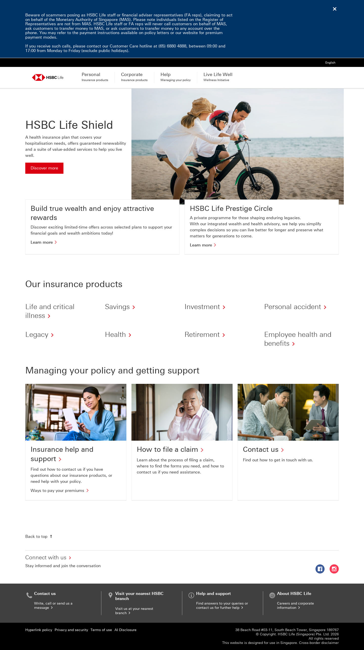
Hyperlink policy (38, 630)
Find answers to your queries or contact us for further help (222, 605)
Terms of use (101, 630)
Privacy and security (71, 630)
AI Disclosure (125, 630)
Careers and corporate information (295, 605)
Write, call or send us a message (53, 605)
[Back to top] (39, 536)
